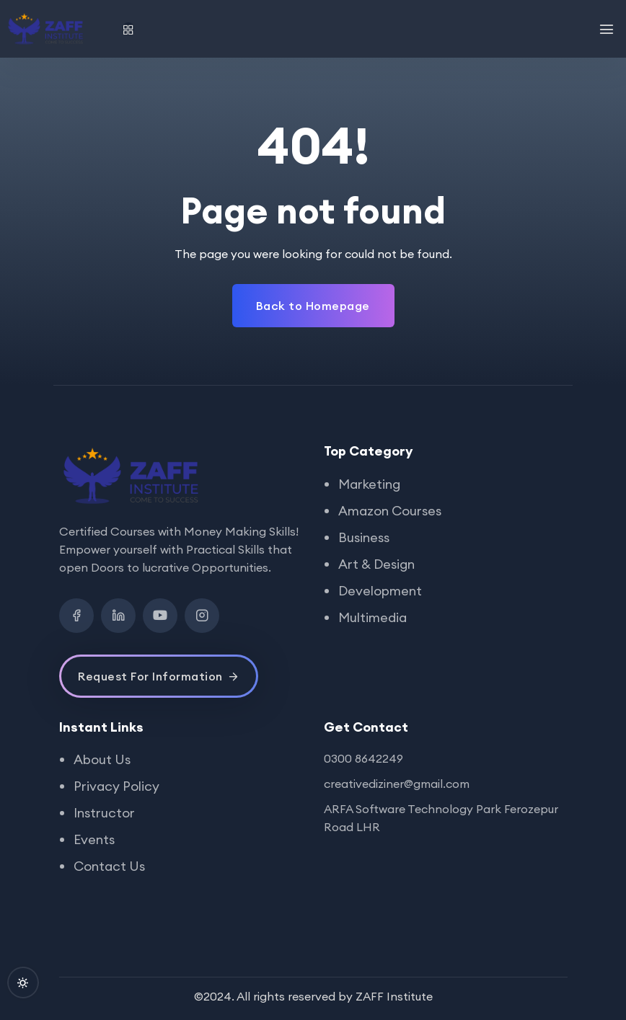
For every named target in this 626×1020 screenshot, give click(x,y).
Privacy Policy (116, 786)
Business (363, 537)
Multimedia (372, 617)
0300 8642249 (363, 758)
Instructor (104, 812)
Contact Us (109, 866)
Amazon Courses (389, 510)
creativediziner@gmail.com (397, 783)
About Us (102, 759)
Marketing (369, 484)
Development (380, 590)
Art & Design (376, 564)
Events (94, 839)
